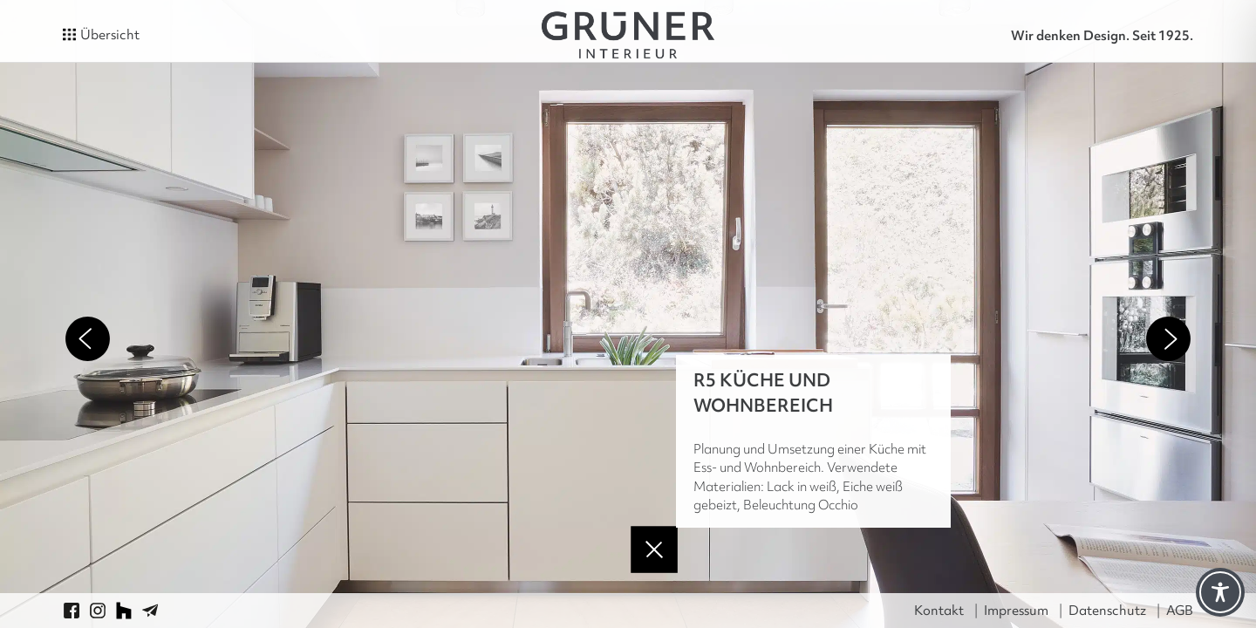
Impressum (1016, 610)
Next (1168, 339)
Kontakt (939, 610)
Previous (88, 339)
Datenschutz (1107, 610)
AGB (1179, 610)
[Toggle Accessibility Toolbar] (1220, 592)
